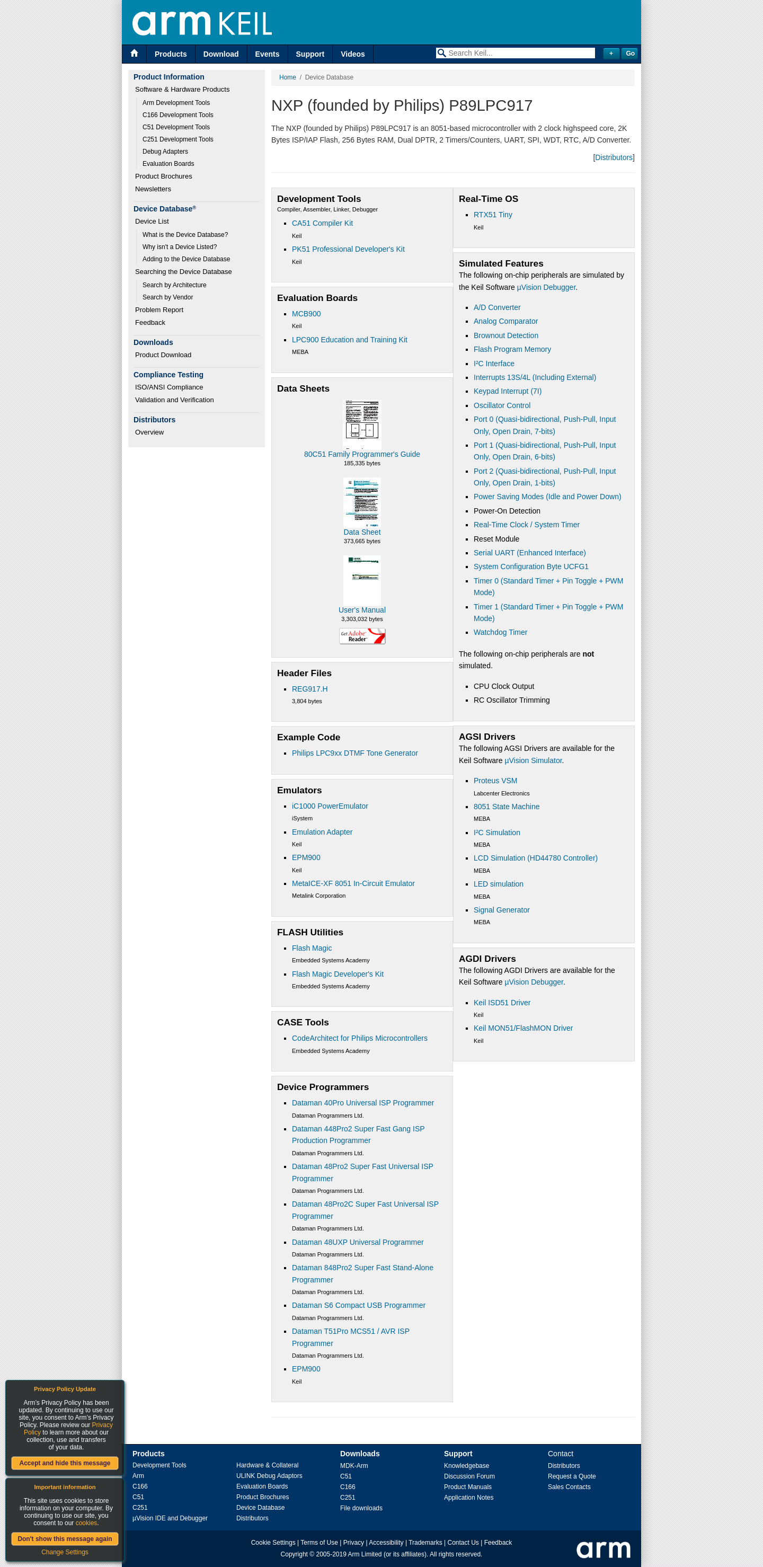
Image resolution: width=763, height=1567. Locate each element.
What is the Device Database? (185, 234)
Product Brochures (163, 176)
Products (171, 54)
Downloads (360, 1453)
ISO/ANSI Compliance (169, 387)
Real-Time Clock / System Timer (527, 524)
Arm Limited (365, 1554)
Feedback (150, 322)
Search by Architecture (175, 285)
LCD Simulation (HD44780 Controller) (536, 858)
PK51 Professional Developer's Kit (348, 249)
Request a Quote (572, 1476)
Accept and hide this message (64, 1463)
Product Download (163, 355)
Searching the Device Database (183, 272)
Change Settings (64, 1552)
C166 (140, 1486)
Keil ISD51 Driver (502, 1002)
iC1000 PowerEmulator (330, 806)
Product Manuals (468, 1487)
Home (287, 77)
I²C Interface (494, 363)
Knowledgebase (466, 1465)
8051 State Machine (507, 806)
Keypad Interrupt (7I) (508, 391)
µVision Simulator (533, 760)
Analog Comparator (506, 321)
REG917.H (310, 689)
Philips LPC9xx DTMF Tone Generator (355, 753)
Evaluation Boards (168, 163)
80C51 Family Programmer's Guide (362, 454)
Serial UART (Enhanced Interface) (530, 552)
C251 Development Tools (178, 139)
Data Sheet (361, 532)
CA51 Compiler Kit (322, 223)
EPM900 (306, 857)
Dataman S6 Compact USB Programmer (358, 1305)
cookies (86, 1523)
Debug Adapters (165, 151)
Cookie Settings (273, 1542)
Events (267, 54)
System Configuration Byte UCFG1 (531, 566)
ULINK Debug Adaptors (269, 1476)
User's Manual (362, 610)
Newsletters (153, 189)
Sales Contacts (569, 1487)
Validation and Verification (174, 400)
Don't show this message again (64, 1539)
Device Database (260, 1507)
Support (310, 54)
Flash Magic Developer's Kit (338, 974)
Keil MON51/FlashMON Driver (523, 1028)
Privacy (353, 1542)
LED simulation (499, 884)
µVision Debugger (546, 287)
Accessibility (386, 1542)
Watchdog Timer (500, 632)
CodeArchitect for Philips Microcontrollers (360, 1038)
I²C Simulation (497, 832)
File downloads (361, 1508)
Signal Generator (502, 910)
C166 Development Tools (178, 115)
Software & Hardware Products (182, 89)
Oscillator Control (502, 405)
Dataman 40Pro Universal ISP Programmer (363, 1103)
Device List (152, 221)
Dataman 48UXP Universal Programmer (358, 1242)
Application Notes (468, 1497)
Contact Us (463, 1542)
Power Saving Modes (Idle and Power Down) (548, 496)
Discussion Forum (469, 1476)
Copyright (294, 1554)
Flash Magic (312, 948)
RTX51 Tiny (493, 214)
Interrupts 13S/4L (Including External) (535, 377)
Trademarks (425, 1542)
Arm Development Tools (176, 103)
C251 (140, 1507)
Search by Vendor (168, 297)
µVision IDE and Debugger (170, 1518)
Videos (353, 54)
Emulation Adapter (322, 832)
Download (221, 54)
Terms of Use (319, 1542)
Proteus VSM (495, 780)
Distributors (614, 157)
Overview (149, 432)
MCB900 (306, 313)
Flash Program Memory (512, 349)
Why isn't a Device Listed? (180, 247)
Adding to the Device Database (186, 259)
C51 (138, 1497)
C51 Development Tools (176, 127)
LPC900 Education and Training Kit (349, 339)
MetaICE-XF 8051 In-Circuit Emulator (353, 883)
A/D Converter (497, 307)
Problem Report (159, 310)
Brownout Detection (506, 335)
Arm (138, 1476)
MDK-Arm (354, 1465)
